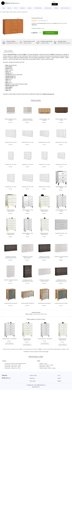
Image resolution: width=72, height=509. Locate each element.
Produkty (3, 11)
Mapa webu (32, 378)
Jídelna (29, 8)
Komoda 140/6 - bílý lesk (27, 142)
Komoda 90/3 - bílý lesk (61, 164)
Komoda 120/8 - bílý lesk (44, 186)
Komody (18, 11)
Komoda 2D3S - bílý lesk (44, 142)
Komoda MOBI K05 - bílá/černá (9, 338)
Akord (55, 23)
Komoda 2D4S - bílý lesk (61, 142)
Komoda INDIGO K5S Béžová (44, 303)
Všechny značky (33, 375)
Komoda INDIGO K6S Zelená (10, 303)
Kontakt (59, 378)
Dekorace (22, 8)
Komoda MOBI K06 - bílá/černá (45, 338)
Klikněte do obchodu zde (48, 94)
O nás (58, 375)
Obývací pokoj (48, 8)
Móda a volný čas (65, 8)
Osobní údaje (32, 381)
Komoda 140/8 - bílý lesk (11, 142)
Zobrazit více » (34, 24)
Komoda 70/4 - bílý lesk (44, 164)
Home (3, 8)
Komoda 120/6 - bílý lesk (27, 186)
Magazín (59, 381)
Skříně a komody (13, 11)
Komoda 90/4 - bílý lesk (10, 186)
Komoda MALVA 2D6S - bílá (61, 233)
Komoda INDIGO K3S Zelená (61, 303)
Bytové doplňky (38, 8)
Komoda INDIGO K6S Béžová (27, 303)
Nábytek (9, 8)
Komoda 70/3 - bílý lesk (27, 164)
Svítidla (56, 8)
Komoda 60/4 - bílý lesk (10, 164)
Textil (15, 8)
